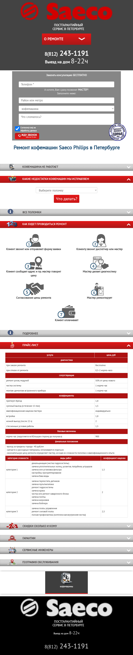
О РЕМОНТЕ (53, 39)
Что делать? (66, 198)
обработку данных (28, 130)
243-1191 (67, 645)
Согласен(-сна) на (28, 129)
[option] (66, 582)
